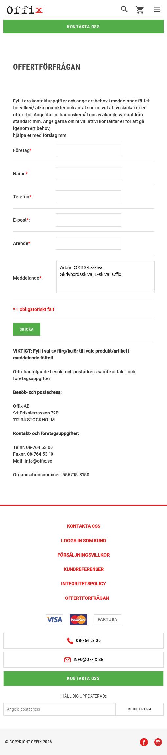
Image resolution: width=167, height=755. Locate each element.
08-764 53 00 (83, 641)
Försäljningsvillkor (83, 555)
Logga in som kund (83, 540)
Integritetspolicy (83, 583)
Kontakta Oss (83, 526)
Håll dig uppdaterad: (83, 696)
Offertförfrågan (87, 598)
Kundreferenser (84, 569)
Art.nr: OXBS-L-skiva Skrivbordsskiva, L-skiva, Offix (105, 277)
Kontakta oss (83, 26)
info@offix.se (83, 660)
